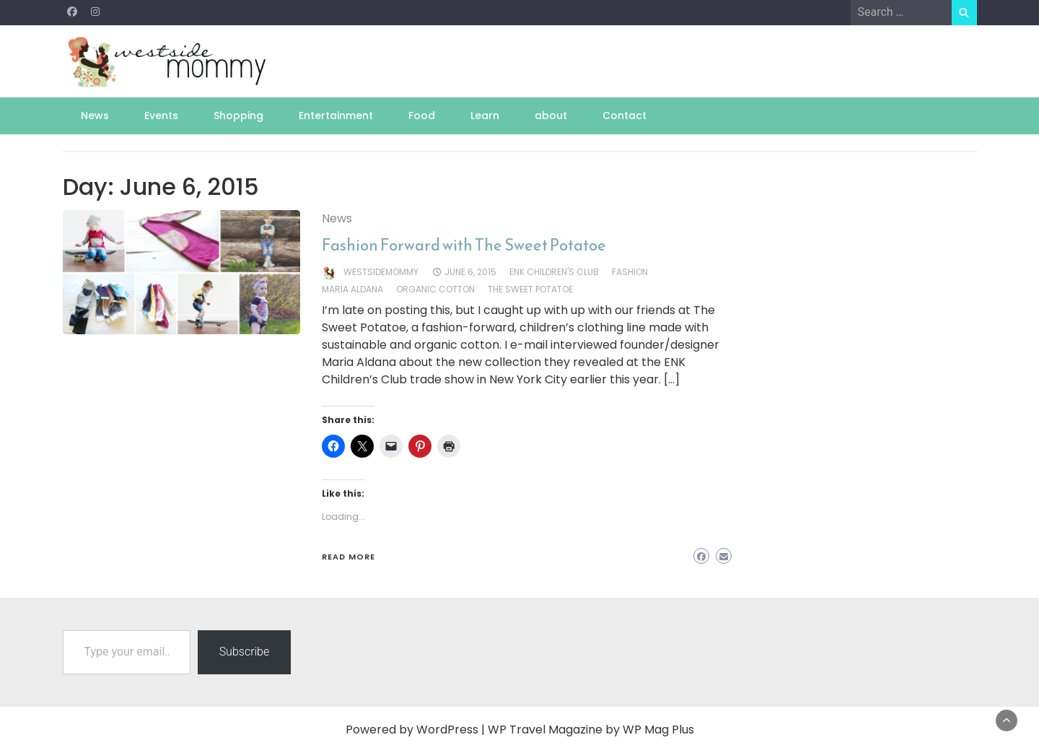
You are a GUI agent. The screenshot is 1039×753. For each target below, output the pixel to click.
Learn (484, 115)
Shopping (238, 115)
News (95, 115)
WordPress (447, 729)
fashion (630, 272)
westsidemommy (380, 272)
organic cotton (435, 289)
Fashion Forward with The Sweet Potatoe (464, 245)
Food (421, 115)
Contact (624, 115)
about (551, 115)
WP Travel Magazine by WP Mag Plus (591, 729)
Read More (348, 556)
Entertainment (336, 115)
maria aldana (352, 289)
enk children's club (554, 272)
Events (161, 115)
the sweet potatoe (530, 289)
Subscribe (244, 651)
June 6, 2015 (470, 272)
